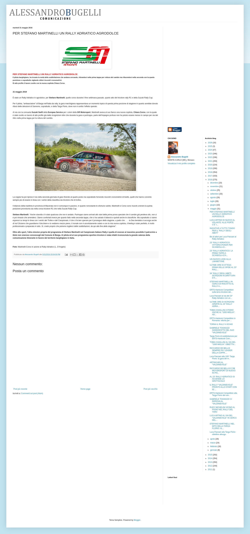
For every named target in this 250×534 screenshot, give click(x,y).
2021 (210, 161)
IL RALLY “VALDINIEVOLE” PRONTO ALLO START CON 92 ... (223, 387)
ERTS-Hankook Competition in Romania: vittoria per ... (222, 319)
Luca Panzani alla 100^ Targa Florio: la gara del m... (222, 357)
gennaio (213, 450)
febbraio (214, 446)
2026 (210, 143)
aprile (212, 439)
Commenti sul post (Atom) (32, 393)
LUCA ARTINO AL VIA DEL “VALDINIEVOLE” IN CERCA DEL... (223, 417)
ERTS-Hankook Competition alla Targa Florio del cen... (223, 394)
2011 (210, 469)
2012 (210, 466)
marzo (213, 443)
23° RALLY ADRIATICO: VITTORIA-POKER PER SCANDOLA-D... (221, 244)
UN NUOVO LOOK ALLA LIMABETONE (220, 260)
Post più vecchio (150, 389)
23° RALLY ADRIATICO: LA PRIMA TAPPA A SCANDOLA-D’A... (221, 253)
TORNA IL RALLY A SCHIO (221, 324)
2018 (210, 172)
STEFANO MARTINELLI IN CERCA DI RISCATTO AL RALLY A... (222, 284)
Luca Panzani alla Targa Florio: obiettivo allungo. (223, 433)
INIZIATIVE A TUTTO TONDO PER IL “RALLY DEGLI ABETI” (222, 230)
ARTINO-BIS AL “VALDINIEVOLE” (218, 363)
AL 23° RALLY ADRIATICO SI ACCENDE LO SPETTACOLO (222, 379)
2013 (210, 462)
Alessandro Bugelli (179, 157)
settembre (214, 194)
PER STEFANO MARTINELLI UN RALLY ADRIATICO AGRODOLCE (222, 214)
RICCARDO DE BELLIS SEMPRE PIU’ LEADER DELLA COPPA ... (221, 350)
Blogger (137, 520)
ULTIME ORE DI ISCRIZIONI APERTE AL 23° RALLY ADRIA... (222, 304)
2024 (210, 150)
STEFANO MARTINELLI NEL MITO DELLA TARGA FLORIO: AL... (222, 426)
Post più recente (20, 389)
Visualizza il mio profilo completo (181, 163)
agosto (213, 197)
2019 (210, 168)
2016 (210, 180)
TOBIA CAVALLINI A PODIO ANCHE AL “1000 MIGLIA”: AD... (222, 312)
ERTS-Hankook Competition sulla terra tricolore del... (222, 291)
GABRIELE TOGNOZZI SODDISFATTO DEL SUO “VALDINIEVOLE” (222, 330)
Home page (85, 389)
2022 (210, 157)
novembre (214, 186)
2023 (210, 154)
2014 (210, 458)
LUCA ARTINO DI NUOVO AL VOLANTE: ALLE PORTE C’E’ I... (222, 222)
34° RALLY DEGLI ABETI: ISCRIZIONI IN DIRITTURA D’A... (222, 275)
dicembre (214, 183)
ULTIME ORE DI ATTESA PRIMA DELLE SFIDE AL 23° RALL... (223, 267)
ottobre (213, 190)
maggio (213, 209)
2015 (210, 455)
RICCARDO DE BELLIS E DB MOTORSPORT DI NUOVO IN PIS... (222, 370)
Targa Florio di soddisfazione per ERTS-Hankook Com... (223, 337)
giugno (213, 205)
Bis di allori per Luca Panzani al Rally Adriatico (223, 238)
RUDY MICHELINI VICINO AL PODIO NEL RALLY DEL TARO (222, 409)
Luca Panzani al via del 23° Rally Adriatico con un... (221, 297)
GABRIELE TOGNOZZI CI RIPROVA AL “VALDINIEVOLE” (221, 401)
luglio (212, 201)
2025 (210, 146)
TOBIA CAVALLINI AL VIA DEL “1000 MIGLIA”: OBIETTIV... (223, 343)
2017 (210, 176)
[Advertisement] (85, 364)
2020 (210, 165)
